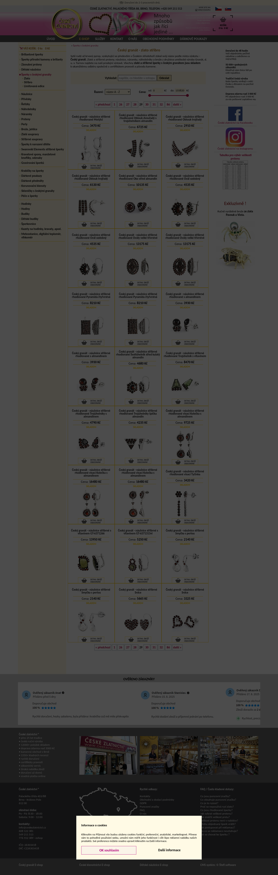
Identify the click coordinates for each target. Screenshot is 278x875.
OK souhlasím (109, 850)
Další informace (169, 850)
